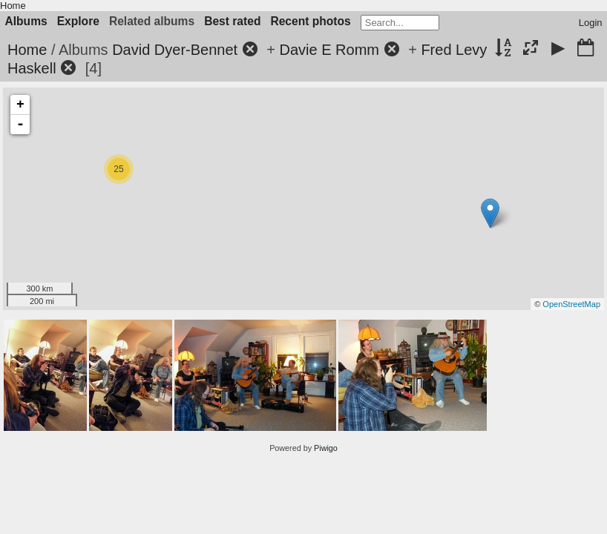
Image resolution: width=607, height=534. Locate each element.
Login (591, 22)
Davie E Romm (329, 50)
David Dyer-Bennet (174, 50)
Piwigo (326, 448)
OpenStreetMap (571, 304)
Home (13, 5)
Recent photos (310, 21)
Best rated (232, 21)
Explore (78, 21)
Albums (26, 21)
